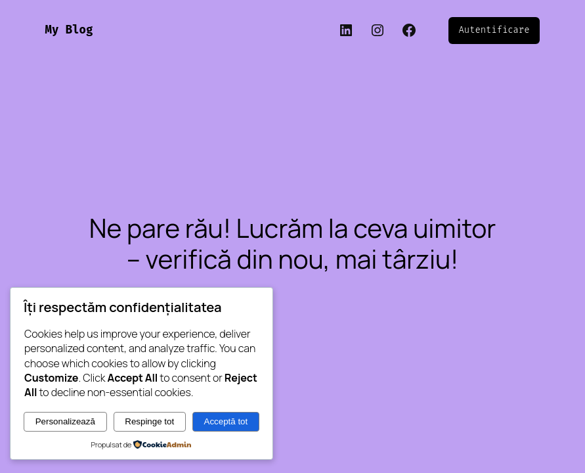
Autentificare (494, 30)
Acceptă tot (226, 421)
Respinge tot (149, 421)
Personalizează (65, 421)
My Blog (69, 29)
